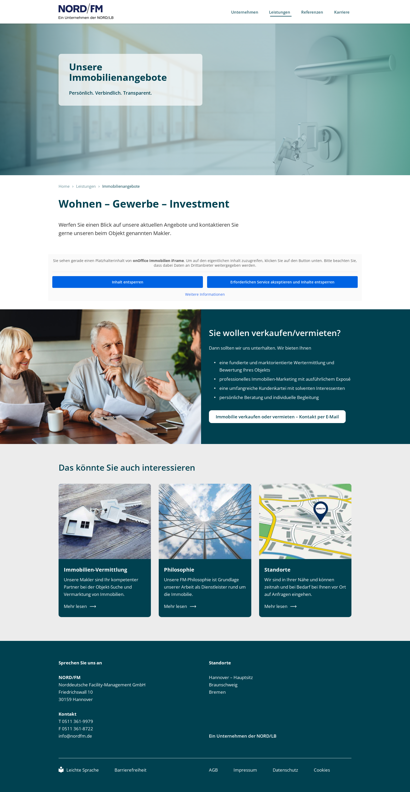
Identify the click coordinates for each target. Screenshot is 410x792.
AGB (213, 770)
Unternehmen (247, 12)
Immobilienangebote (121, 186)
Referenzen (314, 12)
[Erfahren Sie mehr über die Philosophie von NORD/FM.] (205, 550)
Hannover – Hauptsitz (231, 677)
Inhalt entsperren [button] (127, 282)
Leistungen (282, 12)
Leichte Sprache (82, 770)
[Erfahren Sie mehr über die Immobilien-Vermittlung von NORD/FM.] (105, 550)
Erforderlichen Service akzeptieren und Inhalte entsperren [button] (282, 282)
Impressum (245, 770)
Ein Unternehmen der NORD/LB (242, 736)
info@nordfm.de (75, 736)
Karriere (343, 12)
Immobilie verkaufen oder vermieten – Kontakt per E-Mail (277, 417)
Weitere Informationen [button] (205, 294)
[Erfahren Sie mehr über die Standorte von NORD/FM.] (305, 550)
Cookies (322, 770)
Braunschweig (223, 685)
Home (64, 186)
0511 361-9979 (77, 721)
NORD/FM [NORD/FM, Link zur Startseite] (86, 11)
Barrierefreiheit (130, 770)
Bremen (217, 692)
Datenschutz (285, 770)
